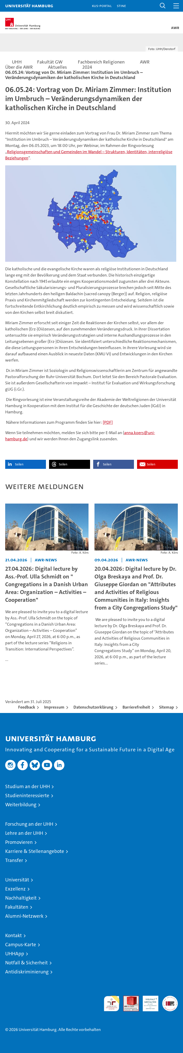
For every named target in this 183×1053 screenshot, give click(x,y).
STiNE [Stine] (121, 5)
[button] (162, 6)
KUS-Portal (102, 5)
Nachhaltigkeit (21, 898)
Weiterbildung (20, 804)
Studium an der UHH (27, 786)
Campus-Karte (20, 944)
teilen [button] (19, 464)
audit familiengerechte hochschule (111, 1003)
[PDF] (108, 422)
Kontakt (13, 935)
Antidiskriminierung (27, 972)
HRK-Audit (148, 1001)
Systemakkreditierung (170, 998)
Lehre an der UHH (24, 833)
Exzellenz (15, 889)
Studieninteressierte (27, 795)
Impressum (54, 707)
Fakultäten (16, 907)
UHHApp (14, 953)
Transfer (14, 860)
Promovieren (19, 842)
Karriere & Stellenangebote (34, 851)
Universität (17, 880)
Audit (128, 998)
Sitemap (166, 707)
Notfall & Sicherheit (26, 962)
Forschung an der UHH (29, 824)
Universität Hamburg (29, 5)
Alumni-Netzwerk (24, 916)
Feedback (26, 707)
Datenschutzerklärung (93, 707)
